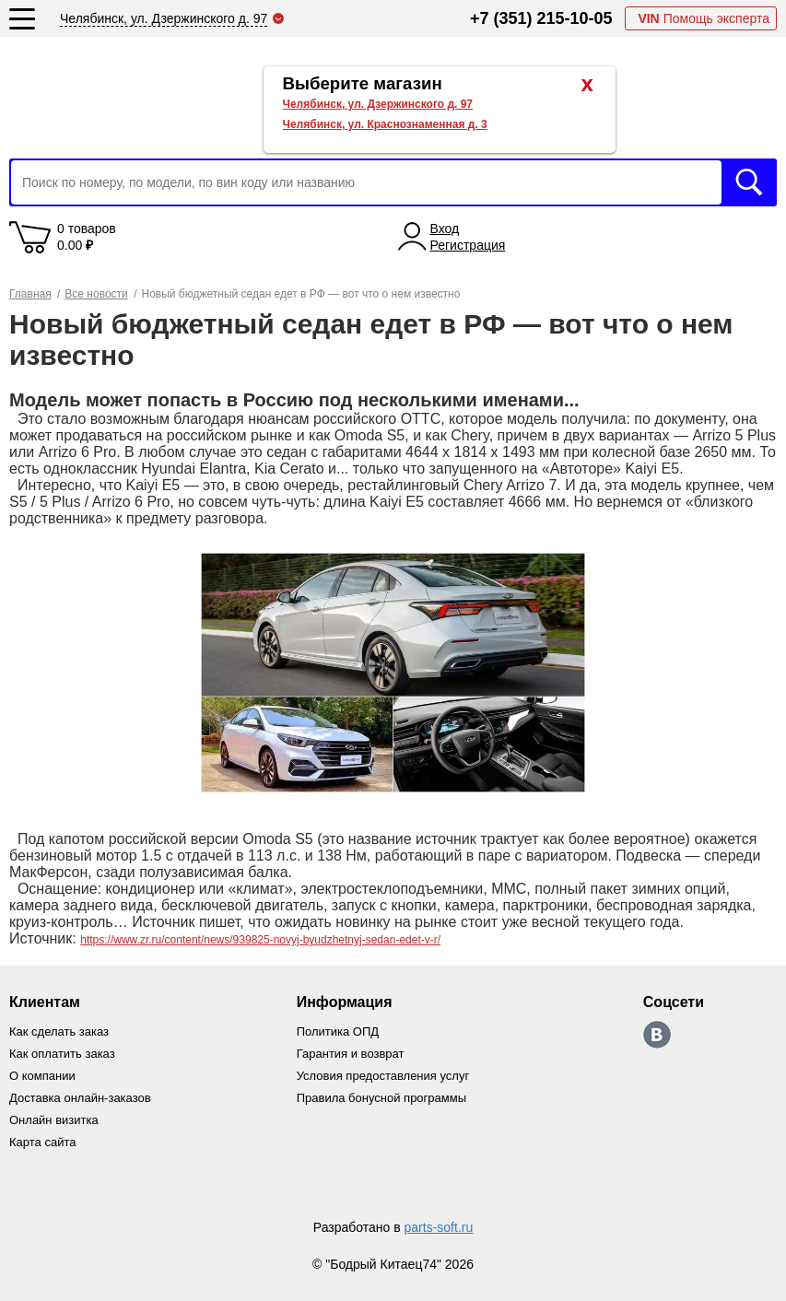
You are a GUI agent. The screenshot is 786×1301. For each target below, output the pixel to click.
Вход (445, 228)
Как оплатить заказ (62, 1054)
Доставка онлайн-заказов (80, 1098)
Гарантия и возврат (351, 1054)
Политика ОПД (338, 1031)
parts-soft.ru (439, 1227)
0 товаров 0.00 (86, 236)
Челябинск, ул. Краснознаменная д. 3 (385, 124)
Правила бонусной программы (381, 1098)
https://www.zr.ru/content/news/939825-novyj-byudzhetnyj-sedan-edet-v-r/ (260, 939)
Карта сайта (42, 1142)
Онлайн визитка (54, 1120)
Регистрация (468, 245)
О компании (42, 1076)
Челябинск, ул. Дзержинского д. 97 (378, 104)
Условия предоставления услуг (383, 1076)
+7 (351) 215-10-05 (541, 18)
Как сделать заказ (59, 1031)
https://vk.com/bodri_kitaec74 (657, 1035)
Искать (749, 182)
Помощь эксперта (703, 18)
